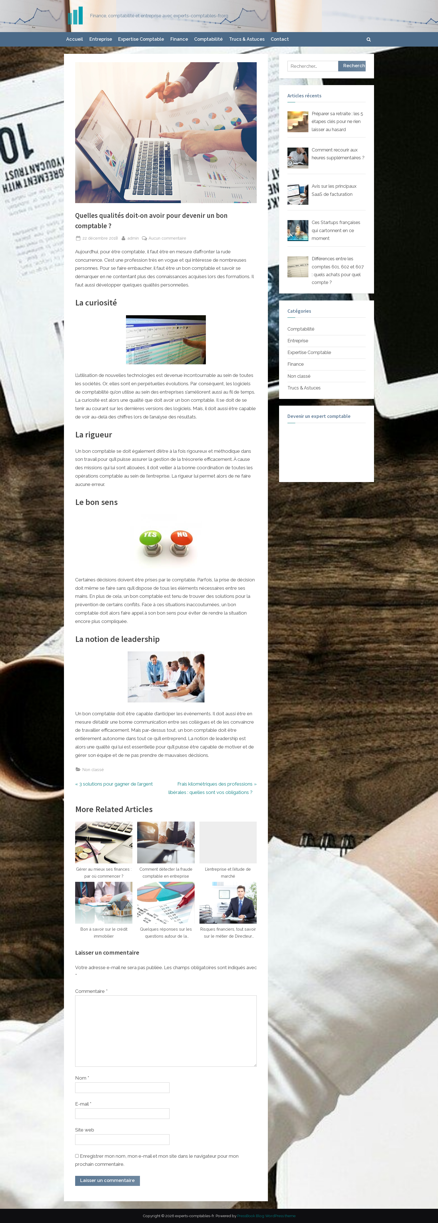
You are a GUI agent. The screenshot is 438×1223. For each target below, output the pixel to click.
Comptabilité (208, 39)
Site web (84, 1130)
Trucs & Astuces (247, 39)
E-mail (83, 1104)
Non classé (93, 769)
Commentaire (91, 991)
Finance (179, 39)
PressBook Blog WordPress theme (266, 1216)
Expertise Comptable (141, 39)
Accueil (74, 39)
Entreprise (100, 39)
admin (133, 237)
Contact (280, 39)
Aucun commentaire (167, 238)
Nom (82, 1078)
